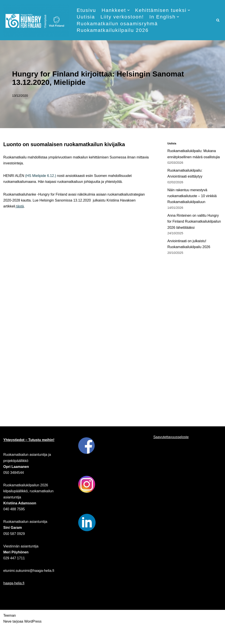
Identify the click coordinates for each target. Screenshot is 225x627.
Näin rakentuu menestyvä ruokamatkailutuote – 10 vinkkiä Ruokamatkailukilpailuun (192, 196)
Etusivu (86, 10)
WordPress (33, 621)
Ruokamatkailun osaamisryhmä (117, 23)
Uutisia (86, 17)
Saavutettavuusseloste (171, 437)
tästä (19, 206)
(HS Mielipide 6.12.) (40, 176)
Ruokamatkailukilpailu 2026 (113, 30)
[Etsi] (218, 20)
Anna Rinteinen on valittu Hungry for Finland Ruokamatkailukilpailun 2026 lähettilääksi (194, 221)
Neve (7, 621)
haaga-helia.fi (13, 583)
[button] (128, 10)
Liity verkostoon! (122, 17)
